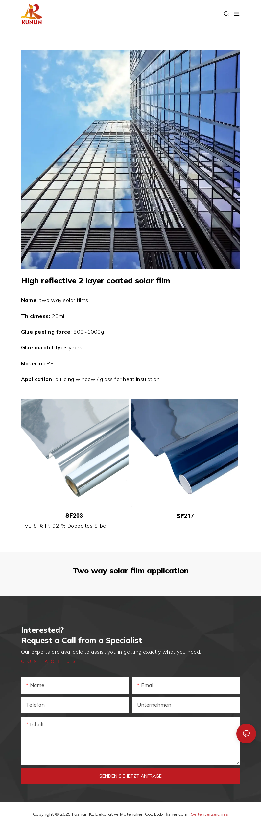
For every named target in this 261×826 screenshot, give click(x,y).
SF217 (185, 516)
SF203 (74, 515)
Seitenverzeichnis (209, 814)
